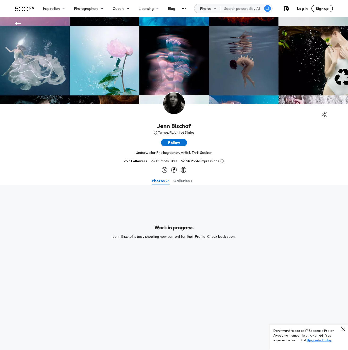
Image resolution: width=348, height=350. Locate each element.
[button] (174, 142)
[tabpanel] (174, 267)
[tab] (160, 181)
